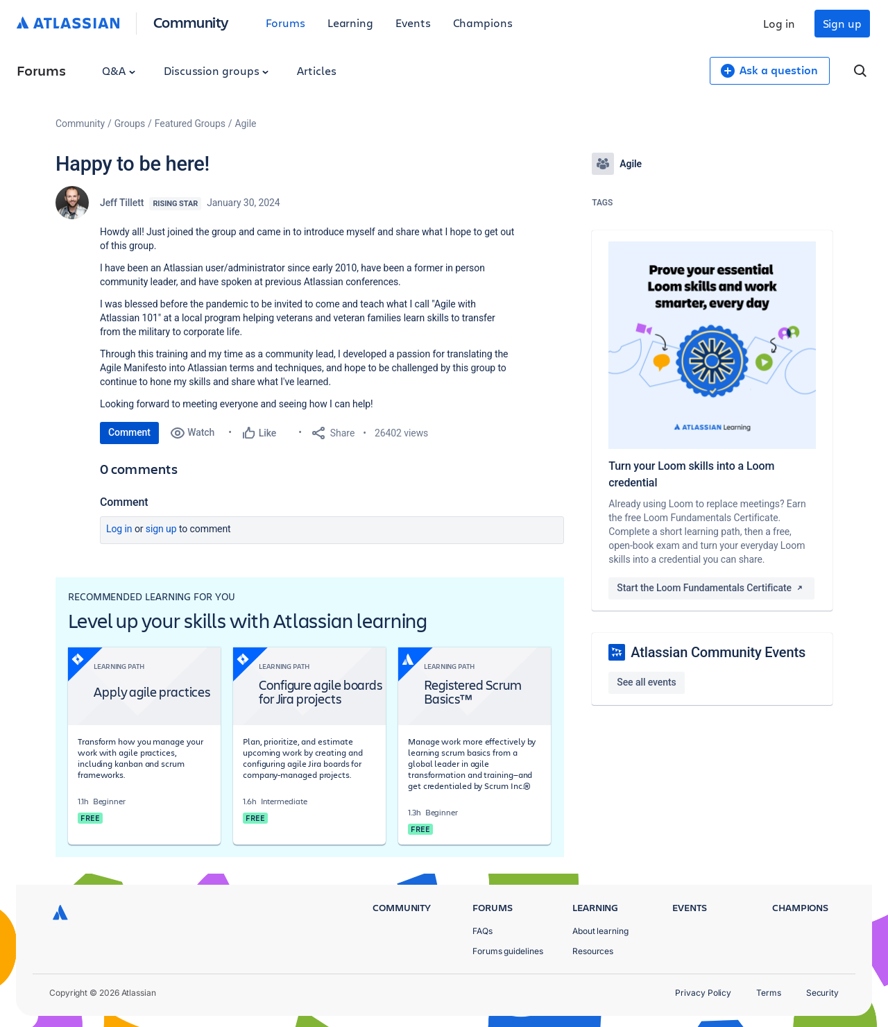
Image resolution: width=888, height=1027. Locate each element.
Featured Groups (190, 123)
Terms (768, 992)
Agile (246, 123)
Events (413, 22)
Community (191, 22)
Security (822, 992)
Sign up (842, 23)
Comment (129, 432)
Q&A (118, 70)
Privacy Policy (703, 992)
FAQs (482, 931)
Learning (350, 22)
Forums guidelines (507, 951)
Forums (285, 22)
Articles (316, 70)
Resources (592, 951)
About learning (600, 931)
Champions (483, 22)
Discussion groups (216, 70)
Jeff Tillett (122, 202)
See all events (646, 682)
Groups (129, 123)
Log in (779, 23)
